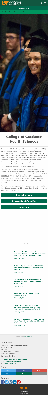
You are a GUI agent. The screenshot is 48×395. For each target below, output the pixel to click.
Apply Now (24, 207)
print (39, 373)
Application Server (9, 363)
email (24, 373)
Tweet (10, 371)
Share (27, 371)
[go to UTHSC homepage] (2, 12)
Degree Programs (24, 195)
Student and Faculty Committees (15, 359)
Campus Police (24, 394)
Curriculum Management (12, 361)
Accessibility (24, 391)
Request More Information (24, 201)
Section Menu (24, 8)
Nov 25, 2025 (28, 336)
